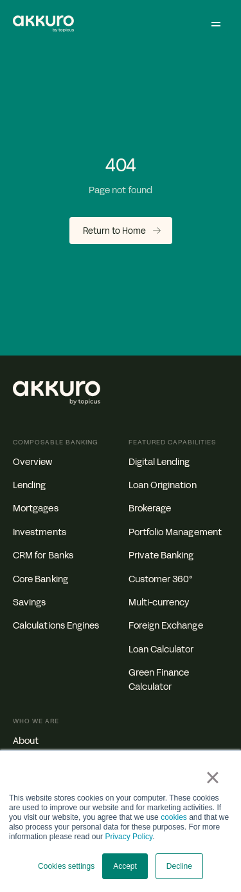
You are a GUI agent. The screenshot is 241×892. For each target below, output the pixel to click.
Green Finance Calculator (159, 680)
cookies (174, 817)
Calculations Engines (56, 626)
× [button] (212, 777)
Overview (33, 462)
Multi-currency (159, 602)
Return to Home (114, 231)
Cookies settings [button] (66, 866)
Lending (29, 485)
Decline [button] (179, 866)
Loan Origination (163, 485)
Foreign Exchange (166, 626)
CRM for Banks (43, 555)
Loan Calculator (161, 649)
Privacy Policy (128, 836)
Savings (29, 602)
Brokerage (150, 508)
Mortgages (35, 508)
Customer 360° (161, 579)
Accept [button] (125, 866)
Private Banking (161, 555)
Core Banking (40, 579)
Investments (39, 532)
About (26, 741)
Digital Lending (159, 462)
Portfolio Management (175, 532)
